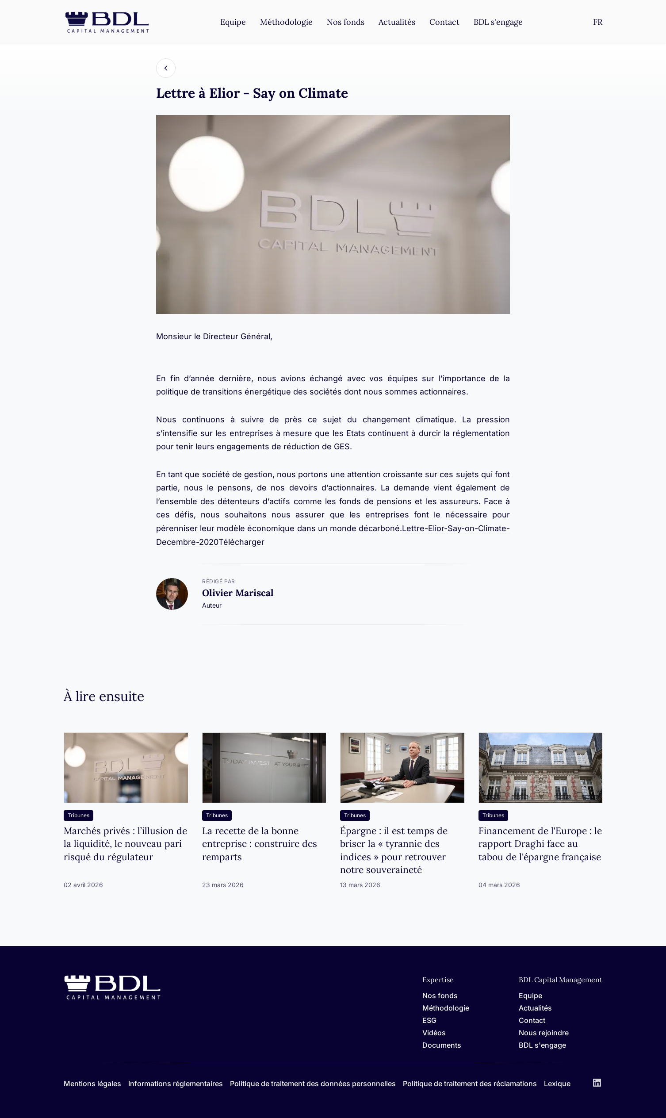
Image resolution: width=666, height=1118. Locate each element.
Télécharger (241, 542)
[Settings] (597, 21)
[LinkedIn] (597, 1083)
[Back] (166, 68)
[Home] (112, 998)
